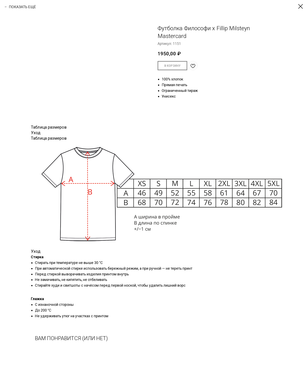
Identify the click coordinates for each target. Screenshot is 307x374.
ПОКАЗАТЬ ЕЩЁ (22, 7)
